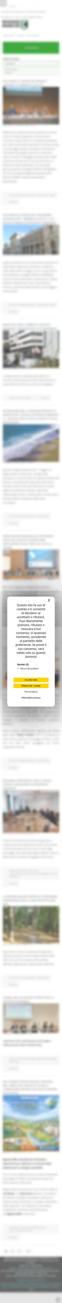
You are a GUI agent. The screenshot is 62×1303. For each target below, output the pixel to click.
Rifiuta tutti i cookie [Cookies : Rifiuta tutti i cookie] (30, 686)
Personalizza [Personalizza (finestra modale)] (31, 692)
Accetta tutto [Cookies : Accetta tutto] (31, 680)
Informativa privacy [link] (30, 697)
